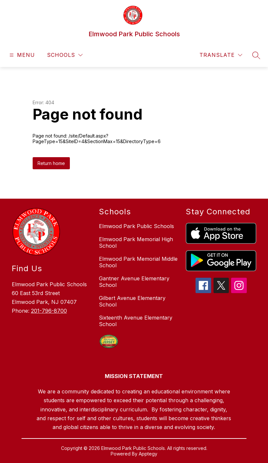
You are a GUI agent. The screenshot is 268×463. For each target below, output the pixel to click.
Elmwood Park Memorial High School (136, 242)
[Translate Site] (221, 55)
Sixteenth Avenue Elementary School (135, 320)
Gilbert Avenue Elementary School (132, 301)
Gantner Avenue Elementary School (134, 281)
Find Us (27, 268)
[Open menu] (21, 55)
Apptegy (148, 453)
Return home (51, 163)
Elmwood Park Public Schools (136, 226)
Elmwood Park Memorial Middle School (138, 262)
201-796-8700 (49, 310)
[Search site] (256, 55)
